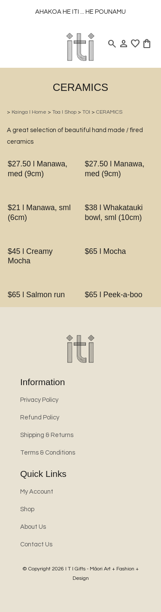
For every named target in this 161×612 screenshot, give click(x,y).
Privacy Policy (39, 400)
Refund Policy (39, 417)
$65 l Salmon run (36, 294)
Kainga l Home (29, 112)
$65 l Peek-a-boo (114, 294)
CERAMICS (109, 112)
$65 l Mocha (105, 251)
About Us (33, 527)
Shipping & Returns (46, 435)
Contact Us (36, 544)
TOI (86, 112)
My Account (36, 491)
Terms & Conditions (47, 452)
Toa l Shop (64, 112)
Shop (27, 509)
